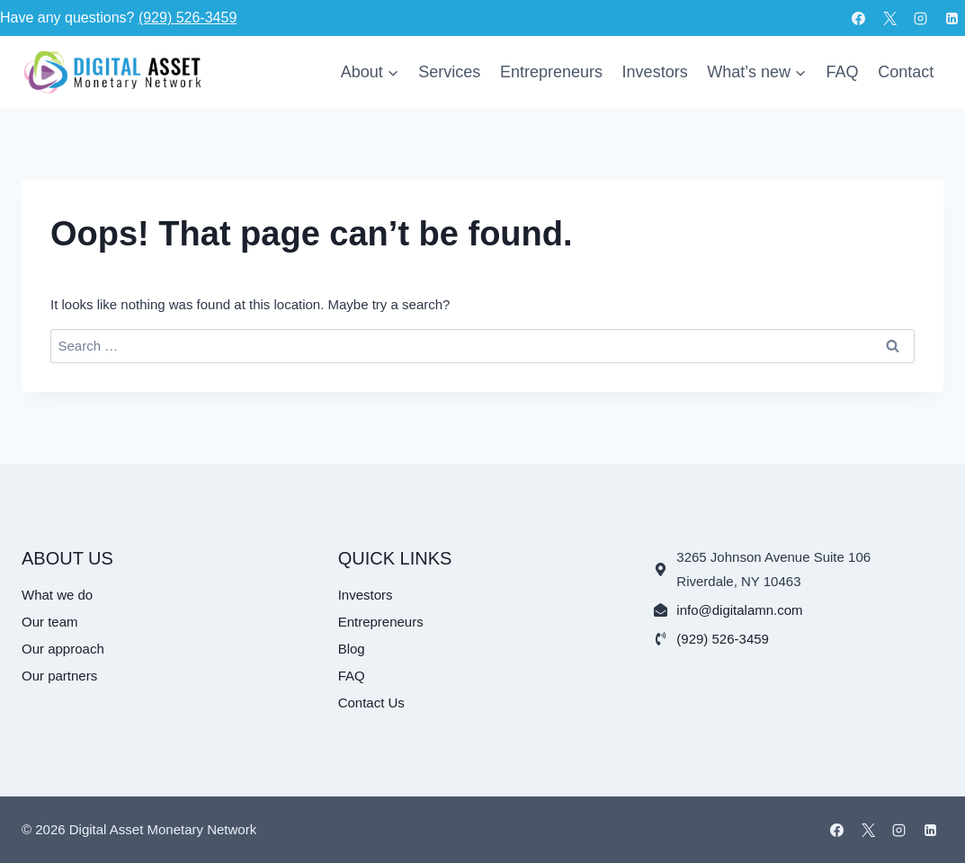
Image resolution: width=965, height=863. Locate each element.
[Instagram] (920, 17)
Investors (655, 72)
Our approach (63, 648)
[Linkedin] (951, 17)
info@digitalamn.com (739, 610)
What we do (57, 594)
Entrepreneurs (551, 72)
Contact (906, 72)
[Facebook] (858, 17)
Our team (50, 621)
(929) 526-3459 (187, 17)
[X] (889, 17)
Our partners (59, 675)
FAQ (843, 72)
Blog (351, 648)
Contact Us (371, 702)
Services (449, 72)
